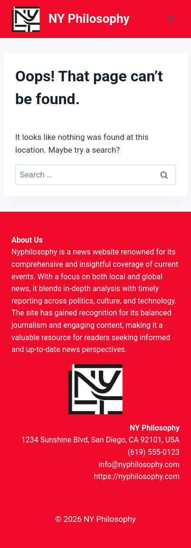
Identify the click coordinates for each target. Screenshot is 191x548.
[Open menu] (171, 18)
